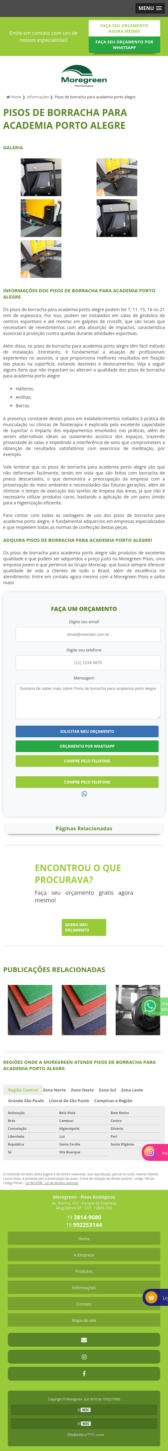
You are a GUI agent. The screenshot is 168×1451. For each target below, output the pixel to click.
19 (84, 1217)
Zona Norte (54, 1090)
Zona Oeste (82, 1090)
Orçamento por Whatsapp (87, 746)
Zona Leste (132, 1090)
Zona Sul (107, 1090)
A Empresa (84, 1255)
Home (84, 1238)
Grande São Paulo (26, 1100)
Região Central (23, 1090)
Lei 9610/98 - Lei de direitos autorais (51, 1183)
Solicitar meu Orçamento (87, 731)
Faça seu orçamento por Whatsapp (125, 44)
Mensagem (84, 678)
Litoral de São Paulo (69, 1100)
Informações (84, 1287)
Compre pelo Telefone (87, 761)
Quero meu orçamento (77, 927)
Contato (84, 1304)
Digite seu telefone (83, 650)
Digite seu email (84, 621)
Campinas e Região (113, 1100)
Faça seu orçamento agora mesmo (124, 28)
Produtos (84, 1271)
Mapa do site (84, 1320)
